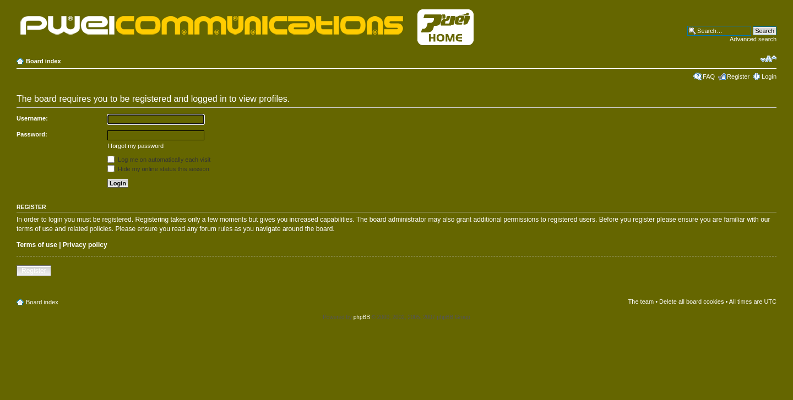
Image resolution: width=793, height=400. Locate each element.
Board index (43, 61)
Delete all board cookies (691, 301)
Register (738, 76)
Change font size (768, 59)
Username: (32, 118)
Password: (32, 134)
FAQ (709, 76)
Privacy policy (85, 245)
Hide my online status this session (158, 169)
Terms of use (37, 245)
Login (769, 76)
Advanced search (753, 39)
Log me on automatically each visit (158, 159)
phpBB (362, 317)
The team (641, 301)
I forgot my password (135, 146)
